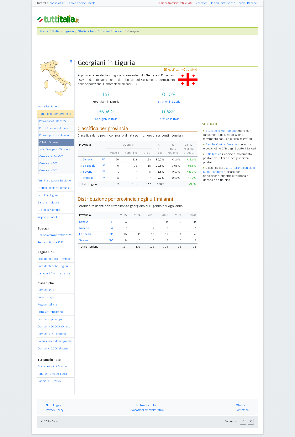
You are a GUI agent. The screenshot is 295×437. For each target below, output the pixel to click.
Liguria (69, 31)
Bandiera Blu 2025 (49, 381)
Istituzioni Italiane (147, 405)
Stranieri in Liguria (169, 101)
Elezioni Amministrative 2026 (175, 3)
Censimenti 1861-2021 (52, 156)
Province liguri (46, 297)
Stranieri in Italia (169, 119)
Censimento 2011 (48, 170)
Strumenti (242, 405)
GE (103, 159)
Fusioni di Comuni (49, 210)
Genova (87, 159)
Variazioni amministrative (147, 410)
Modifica (171, 69)
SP (104, 165)
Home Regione (47, 106)
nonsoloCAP (57, 3)
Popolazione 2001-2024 (52, 121)
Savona (87, 171)
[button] (243, 422)
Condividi (190, 69)
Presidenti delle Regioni (53, 266)
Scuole (241, 3)
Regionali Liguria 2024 (50, 242)
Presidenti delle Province (54, 259)
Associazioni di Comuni (52, 366)
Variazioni (202, 3)
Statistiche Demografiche (54, 114)
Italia (56, 31)
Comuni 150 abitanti (52, 334)
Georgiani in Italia (106, 119)
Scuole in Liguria (48, 195)
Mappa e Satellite (49, 217)
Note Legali (53, 405)
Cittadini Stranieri (110, 31)
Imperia (88, 178)
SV (103, 171)
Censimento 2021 (49, 163)
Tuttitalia (42, 3)
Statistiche (228, 3)
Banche (252, 3)
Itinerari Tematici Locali (52, 373)
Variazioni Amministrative (54, 273)
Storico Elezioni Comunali (54, 188)
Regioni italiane (47, 304)
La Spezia (89, 165)
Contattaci (242, 410)
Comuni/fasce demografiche (55, 341)
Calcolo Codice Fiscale (81, 3)
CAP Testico (213, 154)
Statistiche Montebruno (221, 130)
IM (104, 177)
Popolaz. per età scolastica (54, 135)
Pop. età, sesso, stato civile (53, 128)
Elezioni (214, 3)
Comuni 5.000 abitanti (53, 348)
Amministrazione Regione (54, 180)
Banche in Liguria (48, 202)
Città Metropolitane (50, 312)
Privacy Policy (54, 410)
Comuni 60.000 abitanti (54, 326)
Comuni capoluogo (50, 319)
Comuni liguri (46, 290)
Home (44, 31)
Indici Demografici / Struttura (54, 149)
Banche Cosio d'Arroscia (221, 144)
